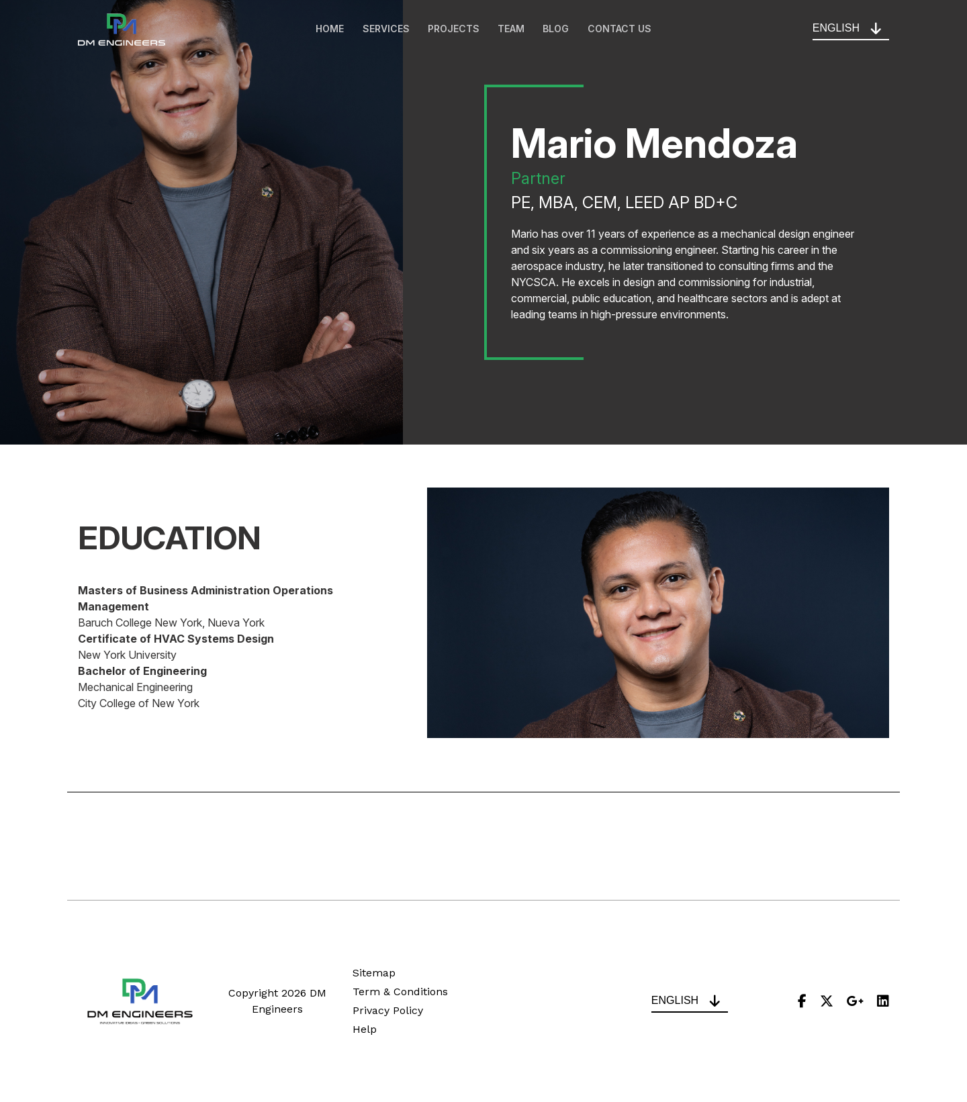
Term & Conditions (400, 991)
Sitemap (374, 972)
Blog (559, 30)
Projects (453, 30)
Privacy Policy (388, 1010)
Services (383, 30)
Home (326, 30)
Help (365, 1029)
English (836, 29)
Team (512, 30)
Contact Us (624, 30)
